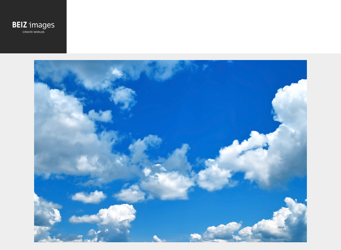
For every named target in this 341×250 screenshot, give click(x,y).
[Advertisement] (204, 28)
